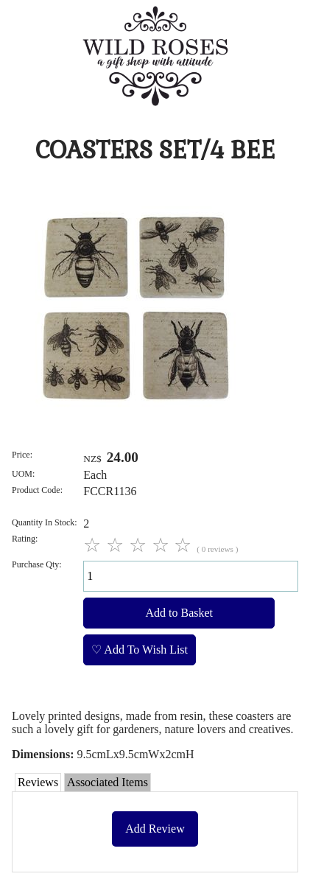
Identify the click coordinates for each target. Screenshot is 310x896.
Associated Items (107, 782)
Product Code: (37, 490)
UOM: (23, 474)
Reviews (38, 782)
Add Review (154, 828)
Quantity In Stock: (44, 522)
